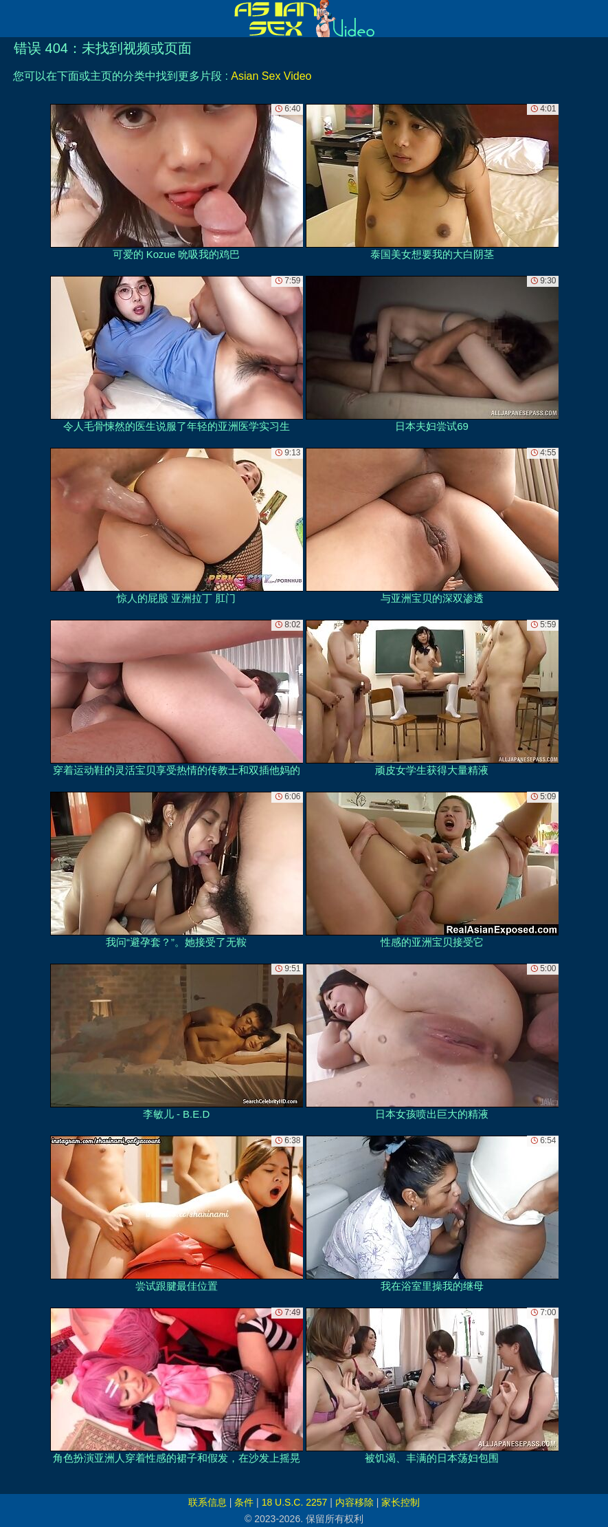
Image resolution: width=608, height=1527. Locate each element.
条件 (244, 1502)
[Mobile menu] (12, 19)
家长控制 (400, 1502)
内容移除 (354, 1502)
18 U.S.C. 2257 (295, 1502)
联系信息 (207, 1502)
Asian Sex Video (271, 76)
